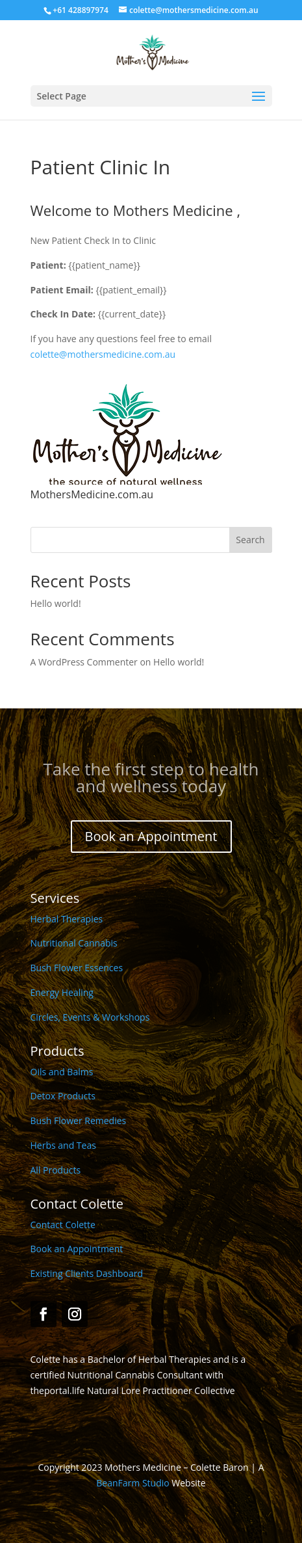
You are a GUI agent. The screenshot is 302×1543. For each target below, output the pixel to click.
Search (250, 539)
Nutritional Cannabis (74, 943)
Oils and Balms (62, 1072)
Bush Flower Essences (77, 967)
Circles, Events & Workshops (90, 1017)
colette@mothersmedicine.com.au (103, 354)
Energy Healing (62, 992)
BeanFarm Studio (132, 1483)
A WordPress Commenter (84, 662)
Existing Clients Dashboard (87, 1273)
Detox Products (63, 1096)
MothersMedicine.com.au (92, 494)
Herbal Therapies (67, 919)
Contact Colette (63, 1224)
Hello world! (56, 603)
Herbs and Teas (63, 1145)
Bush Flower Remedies (79, 1120)
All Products (56, 1170)
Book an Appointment (151, 836)
